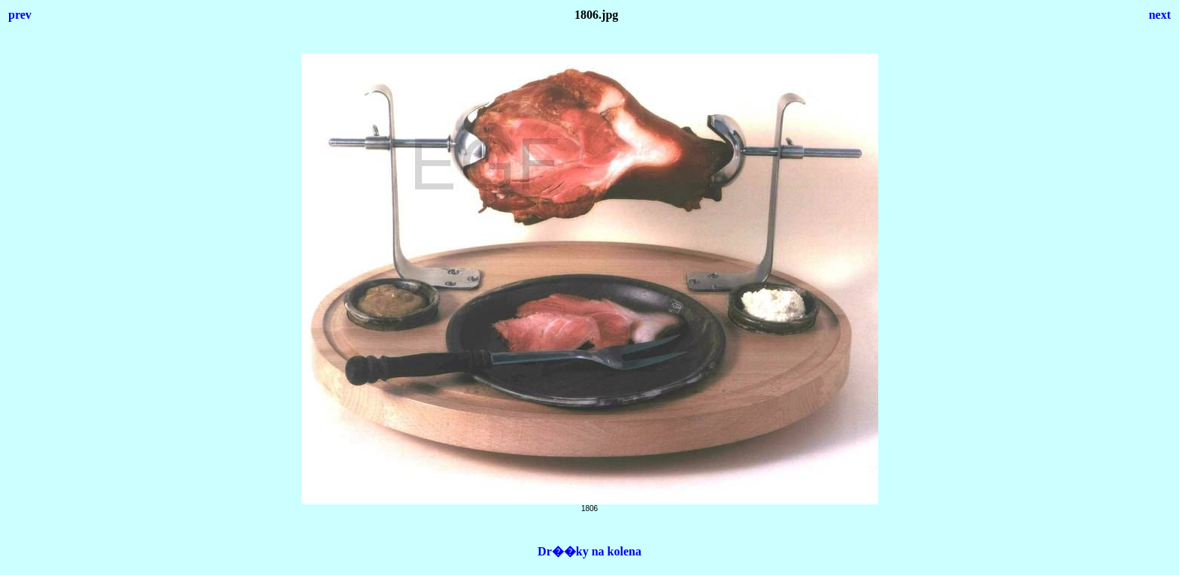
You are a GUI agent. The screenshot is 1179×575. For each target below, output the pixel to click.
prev (20, 14)
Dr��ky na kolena (589, 551)
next (1160, 14)
